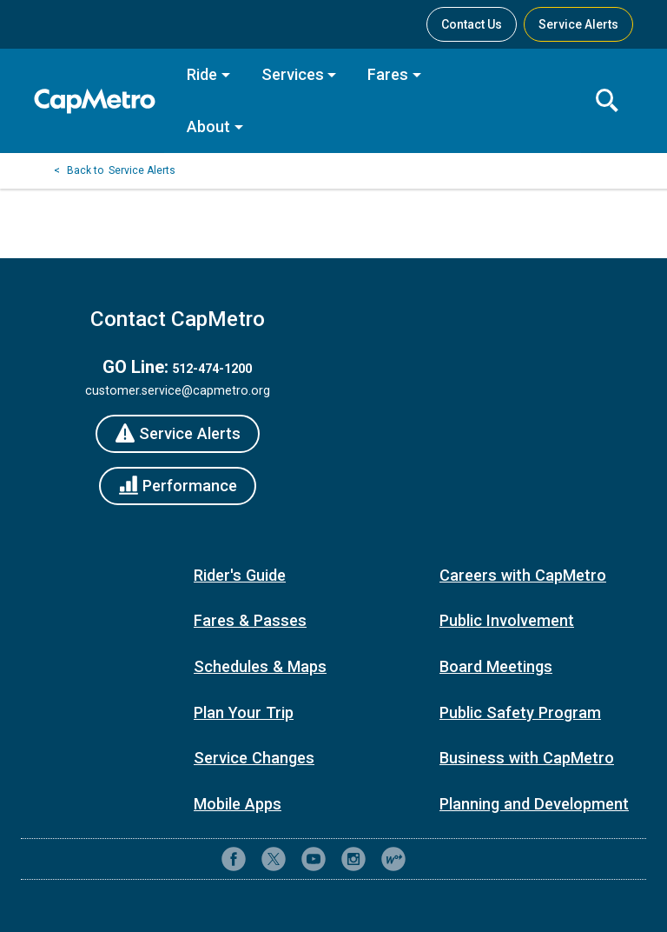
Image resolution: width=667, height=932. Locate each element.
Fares (387, 74)
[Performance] (177, 486)
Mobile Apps (237, 804)
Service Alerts (142, 170)
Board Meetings (495, 666)
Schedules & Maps (260, 666)
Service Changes (254, 758)
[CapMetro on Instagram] (353, 859)
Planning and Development (534, 804)
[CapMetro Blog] (393, 859)
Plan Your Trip (244, 712)
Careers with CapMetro (522, 575)
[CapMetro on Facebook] (234, 859)
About (208, 126)
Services (292, 74)
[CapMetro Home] (99, 101)
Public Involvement (506, 620)
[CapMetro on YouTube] (313, 859)
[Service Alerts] (178, 434)
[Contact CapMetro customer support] (433, 859)
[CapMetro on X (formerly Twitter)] (274, 859)
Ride (202, 74)
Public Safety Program (520, 712)
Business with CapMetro (526, 758)
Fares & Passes (250, 620)
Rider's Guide (240, 575)
